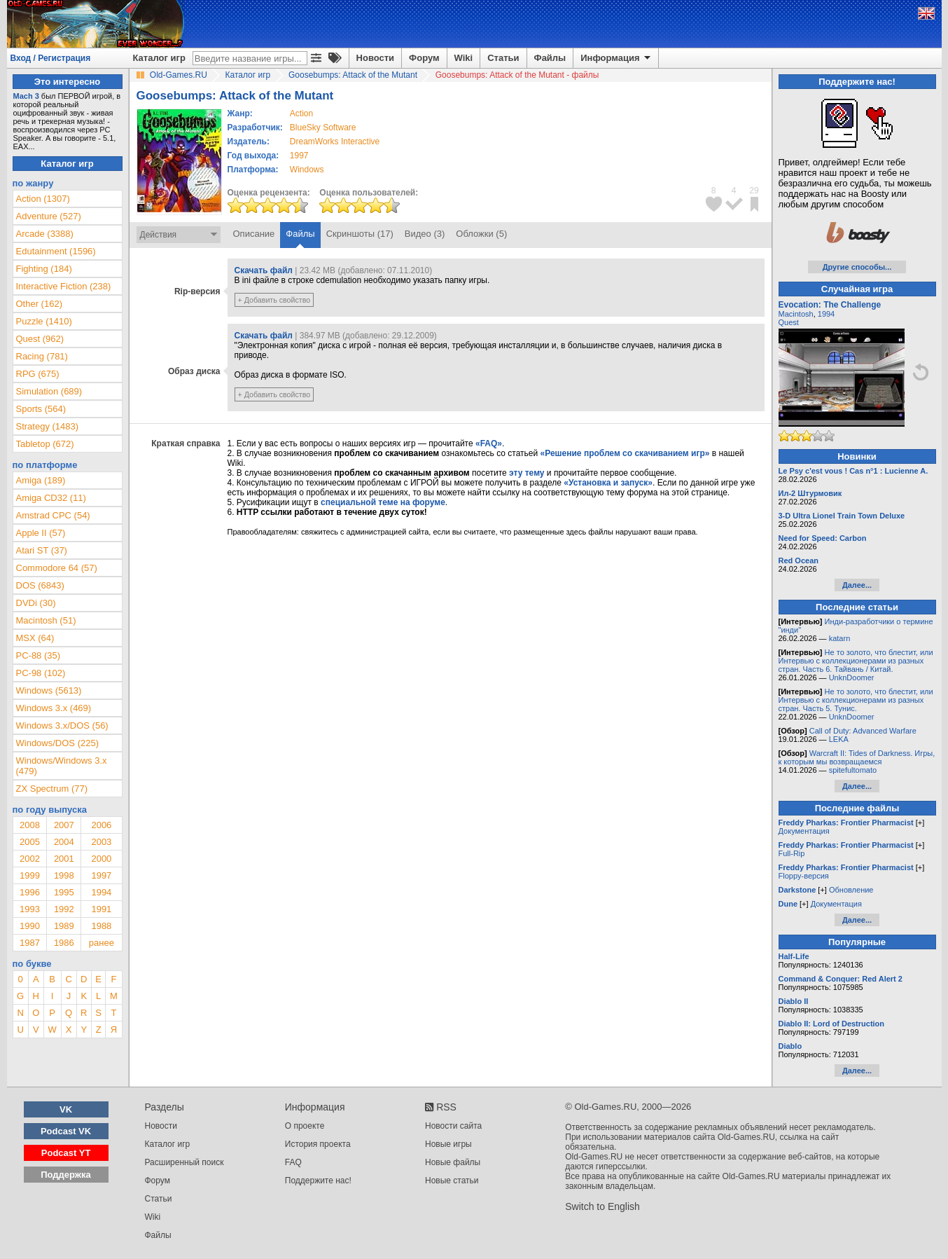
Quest (789, 322)
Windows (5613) (49, 690)
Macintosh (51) (46, 620)
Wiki (463, 58)
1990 (30, 926)
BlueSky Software (323, 127)
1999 (30, 875)
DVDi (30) (36, 603)
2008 (30, 825)
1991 (101, 909)
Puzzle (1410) (44, 321)
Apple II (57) (41, 533)
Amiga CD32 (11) (51, 498)
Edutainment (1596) (56, 251)
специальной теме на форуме (383, 502)
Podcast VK (66, 1131)
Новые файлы (452, 1162)
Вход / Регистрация (51, 58)
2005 (30, 842)
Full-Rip (792, 853)
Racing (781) (42, 356)
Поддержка (66, 1174)
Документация (804, 831)
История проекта (318, 1144)
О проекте (305, 1126)
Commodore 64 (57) (56, 568)
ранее (101, 942)
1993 (30, 909)
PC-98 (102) (41, 673)
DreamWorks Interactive (334, 141)
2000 (101, 858)
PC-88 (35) (38, 655)
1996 (30, 892)
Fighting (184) (44, 268)
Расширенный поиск (184, 1162)
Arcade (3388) (45, 233)
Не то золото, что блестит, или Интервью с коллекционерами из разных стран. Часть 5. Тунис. (856, 700)
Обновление (851, 890)
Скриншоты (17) (359, 233)
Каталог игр (159, 58)
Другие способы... (857, 267)
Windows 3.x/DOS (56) (62, 725)
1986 (64, 942)
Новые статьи (452, 1180)
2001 (64, 858)
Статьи (503, 58)
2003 (101, 842)
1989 (64, 926)
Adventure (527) (48, 216)
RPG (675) (38, 374)
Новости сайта (453, 1126)
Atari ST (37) (41, 550)
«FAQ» (488, 443)
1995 (64, 892)
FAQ (293, 1162)
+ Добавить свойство (274, 300)
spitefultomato (853, 770)
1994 (101, 892)
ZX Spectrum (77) (52, 788)
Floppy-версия (804, 876)
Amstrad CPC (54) (53, 515)
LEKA (839, 739)
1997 (299, 155)
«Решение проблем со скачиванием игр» (625, 453)
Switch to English (602, 1206)
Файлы (550, 58)
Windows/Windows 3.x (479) (61, 765)
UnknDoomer (851, 677)
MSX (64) (35, 638)
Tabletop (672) (45, 444)
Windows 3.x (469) (54, 708)
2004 (64, 842)
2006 (101, 825)
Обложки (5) (481, 233)
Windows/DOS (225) (57, 743)
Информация (616, 58)
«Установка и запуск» (608, 483)
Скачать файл (264, 270)
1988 (101, 926)
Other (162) (39, 303)
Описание (254, 233)
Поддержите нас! (318, 1180)
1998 (64, 875)
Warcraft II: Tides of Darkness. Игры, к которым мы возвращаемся (857, 757)
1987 (30, 942)
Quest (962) (40, 338)
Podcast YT (66, 1153)
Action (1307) (43, 198)
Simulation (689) (49, 391)
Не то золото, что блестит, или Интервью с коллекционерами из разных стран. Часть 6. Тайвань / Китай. (856, 660)
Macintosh (796, 314)
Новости (375, 58)
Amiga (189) (41, 480)
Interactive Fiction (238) (63, 286)
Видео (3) (425, 233)
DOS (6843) (40, 585)
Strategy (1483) (47, 426)
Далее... (857, 585)
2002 (30, 858)
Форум (424, 58)
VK (66, 1109)
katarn (840, 638)
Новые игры (448, 1144)
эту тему (526, 473)
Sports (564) (41, 409)
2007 (64, 825)
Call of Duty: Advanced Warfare (862, 731)
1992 (64, 909)
